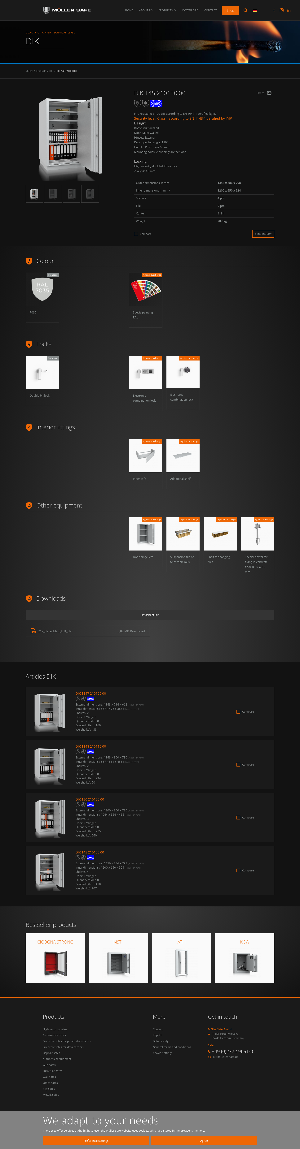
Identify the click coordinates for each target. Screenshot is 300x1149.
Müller (29, 74)
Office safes (50, 1091)
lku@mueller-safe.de (225, 1062)
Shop (230, 9)
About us (146, 9)
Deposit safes (51, 1059)
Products (167, 9)
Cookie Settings (162, 1059)
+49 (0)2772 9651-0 (232, 1056)
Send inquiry (263, 237)
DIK (51, 74)
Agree (217, 1141)
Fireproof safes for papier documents (67, 1047)
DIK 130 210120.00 (90, 804)
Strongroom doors (54, 1040)
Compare (146, 237)
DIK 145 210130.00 (66, 74)
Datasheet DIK (150, 619)
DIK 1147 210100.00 (91, 698)
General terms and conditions (172, 1053)
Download (190, 9)
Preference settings (145, 1141)
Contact (210, 9)
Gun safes (49, 1072)
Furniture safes (52, 1078)
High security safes (55, 1034)
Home (129, 9)
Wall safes (49, 1085)
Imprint (157, 1040)
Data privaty (160, 1047)
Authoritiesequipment (57, 1066)
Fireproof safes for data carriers (63, 1053)
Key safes (49, 1097)
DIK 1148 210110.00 (91, 751)
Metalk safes (51, 1104)
